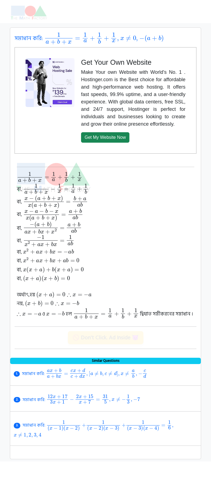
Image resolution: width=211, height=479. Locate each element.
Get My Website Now (105, 137)
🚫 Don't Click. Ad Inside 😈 (106, 337)
